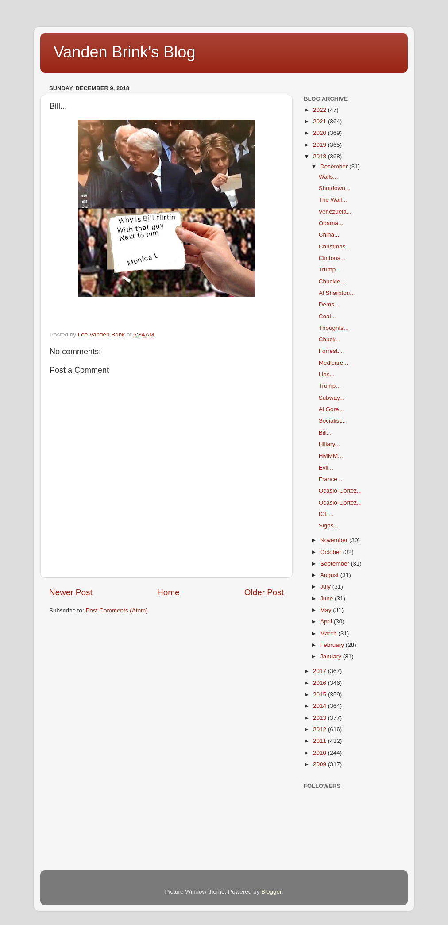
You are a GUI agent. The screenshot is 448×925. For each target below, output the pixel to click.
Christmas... (335, 246)
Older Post (264, 592)
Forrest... (331, 351)
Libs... (327, 374)
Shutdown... (334, 188)
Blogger (271, 891)
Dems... (329, 304)
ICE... (326, 514)
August (330, 575)
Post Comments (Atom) (117, 610)
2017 (320, 671)
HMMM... (331, 455)
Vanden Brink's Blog (124, 52)
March (329, 633)
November (334, 540)
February (333, 645)
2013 (320, 718)
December (334, 166)
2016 (320, 683)
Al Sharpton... (337, 293)
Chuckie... (332, 281)
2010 (320, 752)
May (326, 610)
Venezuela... (335, 211)
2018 (320, 156)
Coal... (327, 316)
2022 (320, 110)
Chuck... (330, 339)
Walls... (328, 176)
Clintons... (332, 258)
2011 (320, 741)
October (331, 552)
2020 (320, 133)
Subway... (331, 397)
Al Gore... (331, 409)
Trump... (330, 269)
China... (329, 234)
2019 (320, 144)
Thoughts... (334, 328)
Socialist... (332, 420)
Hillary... (329, 444)
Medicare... (333, 362)
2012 (320, 729)
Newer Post (71, 592)
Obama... (331, 223)
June (327, 598)
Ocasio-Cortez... (340, 490)
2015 (320, 694)
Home (168, 592)
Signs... (329, 525)
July (326, 586)
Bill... (325, 432)
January (331, 656)
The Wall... (333, 199)
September (335, 563)
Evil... (326, 467)
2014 (320, 706)
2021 (320, 121)
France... (330, 479)
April (327, 621)
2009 (320, 764)
